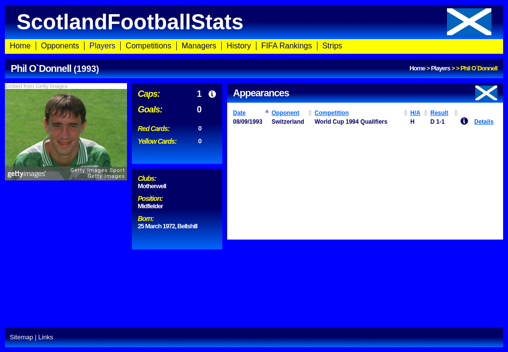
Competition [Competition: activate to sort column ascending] (332, 113)
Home (20, 46)
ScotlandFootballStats (254, 21)
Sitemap (21, 337)
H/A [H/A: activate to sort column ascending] (415, 113)
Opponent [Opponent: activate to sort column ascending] (285, 113)
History (239, 46)
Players (102, 46)
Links (45, 337)
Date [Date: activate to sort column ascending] (239, 113)
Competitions (148, 46)
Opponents (60, 46)
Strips (332, 46)
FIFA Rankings (286, 46)
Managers (199, 46)
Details (483, 121)
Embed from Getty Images (36, 86)
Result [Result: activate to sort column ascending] (439, 113)
